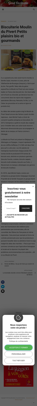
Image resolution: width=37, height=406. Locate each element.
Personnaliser (18, 354)
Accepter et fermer (18, 348)
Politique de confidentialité (18, 341)
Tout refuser (18, 361)
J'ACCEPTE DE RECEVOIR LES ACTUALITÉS (16, 216)
